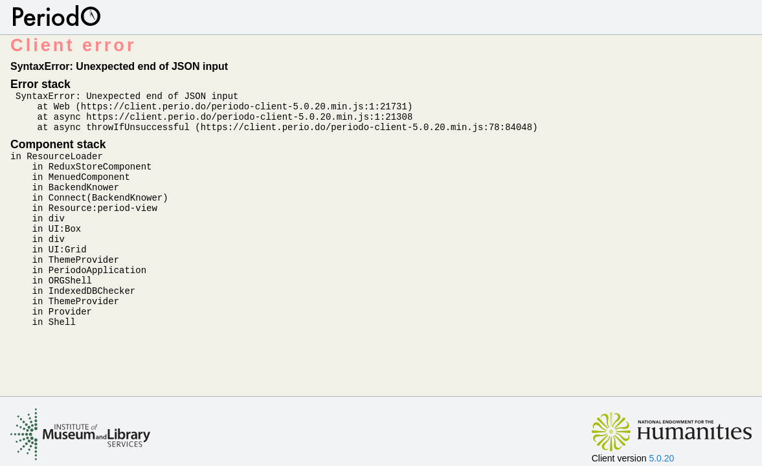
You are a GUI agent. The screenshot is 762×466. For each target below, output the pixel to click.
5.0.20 (661, 458)
